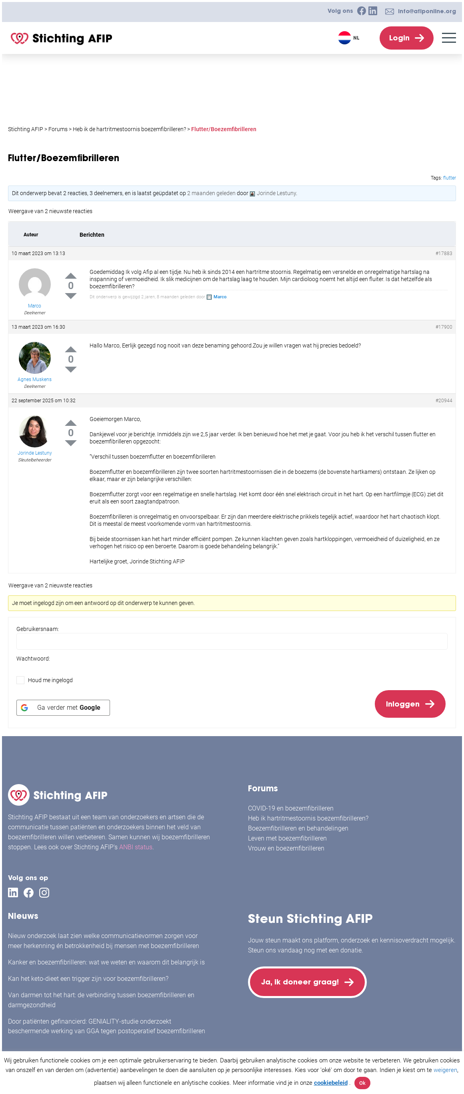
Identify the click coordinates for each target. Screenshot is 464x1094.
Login (399, 37)
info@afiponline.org (427, 11)
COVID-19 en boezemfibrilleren (291, 808)
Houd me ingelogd (50, 680)
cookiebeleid (331, 1082)
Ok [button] (362, 1083)
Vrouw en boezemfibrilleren (286, 848)
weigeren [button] (445, 1070)
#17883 (444, 253)
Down (71, 296)
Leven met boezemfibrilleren (287, 838)
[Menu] (449, 38)
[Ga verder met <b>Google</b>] (63, 708)
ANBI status (135, 847)
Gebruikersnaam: (37, 629)
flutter (449, 178)
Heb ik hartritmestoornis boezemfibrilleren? (308, 818)
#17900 (444, 327)
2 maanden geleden (211, 193)
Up (71, 276)
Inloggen (403, 704)
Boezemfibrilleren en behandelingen (298, 828)
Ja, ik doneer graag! (300, 981)
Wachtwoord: (33, 658)
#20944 (444, 400)
